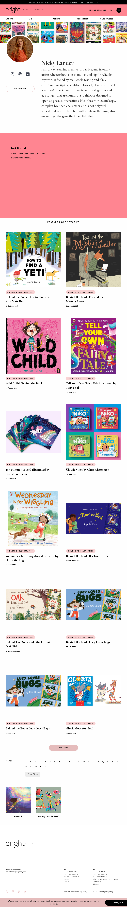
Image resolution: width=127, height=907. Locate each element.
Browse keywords (97, 5)
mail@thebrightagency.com (16, 867)
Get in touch (20, 84)
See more (63, 743)
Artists (9, 14)
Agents (56, 14)
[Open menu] (118, 5)
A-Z (30, 14)
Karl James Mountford (111, 31)
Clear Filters (33, 770)
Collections (83, 14)
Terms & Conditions (70, 887)
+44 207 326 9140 (70, 867)
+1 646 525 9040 (99, 867)
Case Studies (106, 14)
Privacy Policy (82, 887)
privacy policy (93, 901)
